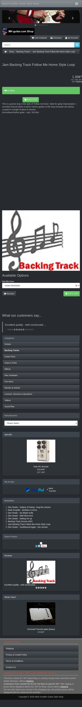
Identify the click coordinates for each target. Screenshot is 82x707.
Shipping (10, 648)
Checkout (56, 38)
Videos (8, 400)
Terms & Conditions (14, 661)
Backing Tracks (23, 52)
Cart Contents (39, 38)
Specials (8, 434)
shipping (79, 82)
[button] (8, 16)
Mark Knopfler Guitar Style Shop (20, 3)
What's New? (10, 597)
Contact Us (11, 667)
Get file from (8, 281)
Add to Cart (30, 100)
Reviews (9, 294)
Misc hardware (11, 375)
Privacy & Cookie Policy (16, 655)
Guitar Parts (10, 356)
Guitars (8, 344)
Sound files (9, 406)
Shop (11, 52)
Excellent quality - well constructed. (20, 585)
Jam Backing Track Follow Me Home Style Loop (54, 52)
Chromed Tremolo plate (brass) (41, 629)
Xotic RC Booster (41, 466)
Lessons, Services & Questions (18, 394)
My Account (71, 38)
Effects (8, 369)
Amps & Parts (11, 363)
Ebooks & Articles (12, 388)
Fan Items (9, 381)
